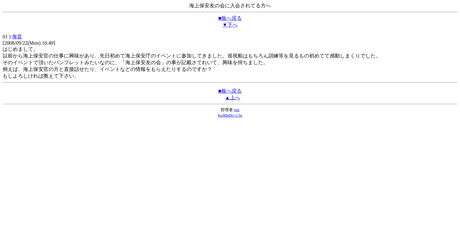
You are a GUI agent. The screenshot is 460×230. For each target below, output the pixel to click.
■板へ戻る (230, 18)
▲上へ (232, 97)
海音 (17, 36)
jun (237, 109)
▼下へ (230, 24)
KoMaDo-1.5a (230, 115)
